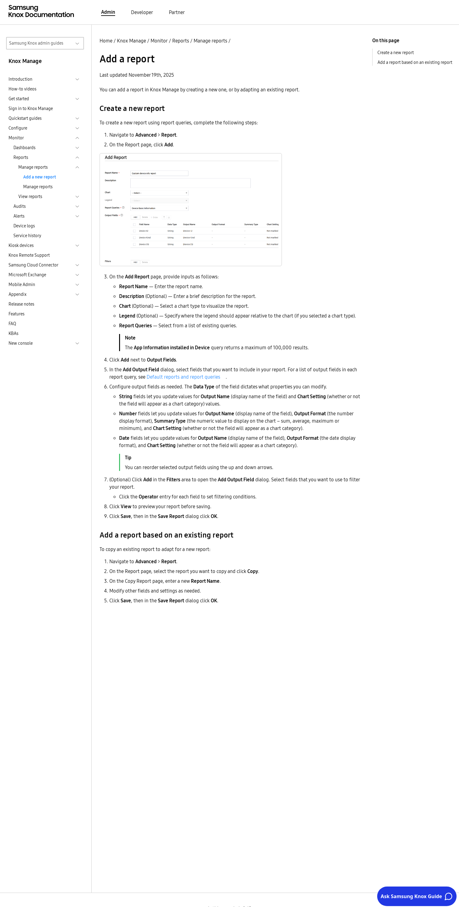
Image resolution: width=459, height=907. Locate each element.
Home (106, 40)
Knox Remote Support (29, 255)
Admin (108, 12)
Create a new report (395, 53)
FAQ (12, 324)
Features (16, 314)
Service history (27, 236)
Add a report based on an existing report (414, 62)
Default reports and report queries (183, 376)
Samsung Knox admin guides (36, 43)
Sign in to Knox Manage (31, 108)
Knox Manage (131, 40)
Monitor (159, 40)
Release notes (21, 304)
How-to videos (22, 89)
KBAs (13, 333)
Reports (180, 40)
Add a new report (39, 177)
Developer (142, 12)
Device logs (24, 226)
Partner (177, 12)
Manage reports (38, 187)
